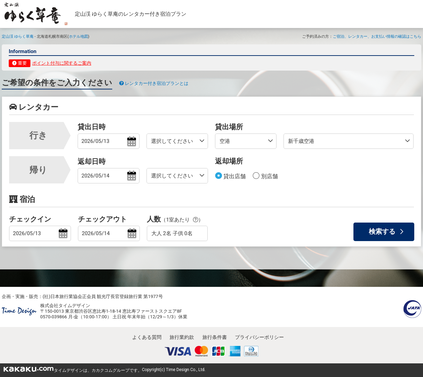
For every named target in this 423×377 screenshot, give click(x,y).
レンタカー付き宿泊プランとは (153, 83)
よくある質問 (147, 337)
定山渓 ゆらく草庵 (18, 36)
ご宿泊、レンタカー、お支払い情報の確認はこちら (377, 36)
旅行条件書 (214, 337)
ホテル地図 (78, 36)
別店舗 (269, 176)
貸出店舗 (234, 176)
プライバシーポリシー (259, 337)
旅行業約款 (182, 337)
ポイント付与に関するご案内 (61, 63)
